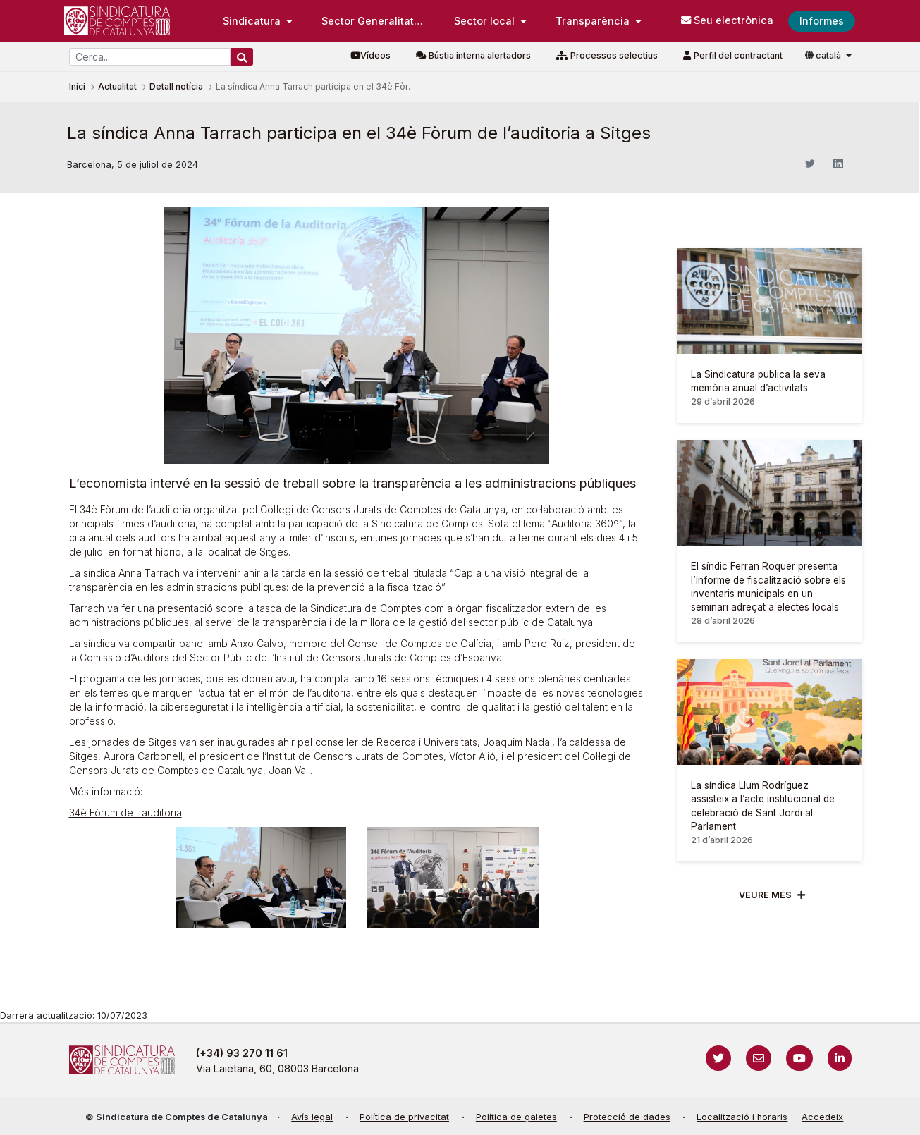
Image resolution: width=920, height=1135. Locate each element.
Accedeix (822, 1117)
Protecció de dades (627, 1117)
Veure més (765, 895)
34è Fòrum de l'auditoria (125, 812)
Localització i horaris (742, 1117)
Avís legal (312, 1117)
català (824, 55)
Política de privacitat (404, 1117)
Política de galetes (516, 1117)
